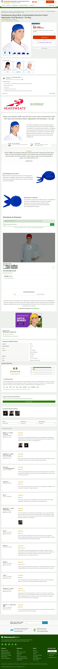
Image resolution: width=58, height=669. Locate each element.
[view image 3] (17, 413)
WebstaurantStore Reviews (22, 658)
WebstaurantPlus (4, 650)
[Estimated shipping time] (22, 79)
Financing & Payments (37, 655)
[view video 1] (5, 413)
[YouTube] (6, 644)
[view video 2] (26, 445)
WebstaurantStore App (5, 653)
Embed (10, 276)
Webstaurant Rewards (5, 652)
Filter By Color (23, 421)
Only (34, 25)
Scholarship (35, 656)
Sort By (3, 421)
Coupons (18, 655)
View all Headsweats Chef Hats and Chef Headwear (37, 104)
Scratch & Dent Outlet (21, 652)
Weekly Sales (19, 653)
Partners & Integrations (5, 658)
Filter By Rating (42, 421)
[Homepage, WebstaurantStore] (29, 2)
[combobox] (29, 6)
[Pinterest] (16, 644)
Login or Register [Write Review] (29, 401)
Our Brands (35, 652)
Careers (34, 653)
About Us (35, 650)
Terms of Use (34, 227)
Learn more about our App (42, 631)
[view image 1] (20, 445)
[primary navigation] (4, 2)
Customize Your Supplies (6, 655)
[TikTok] (12, 644)
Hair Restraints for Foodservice (15, 336)
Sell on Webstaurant (37, 658)
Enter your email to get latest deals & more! (16, 622)
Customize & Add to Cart (44, 42)
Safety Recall (19, 659)
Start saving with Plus (18, 631)
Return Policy (35, 659)
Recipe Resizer (4, 656)
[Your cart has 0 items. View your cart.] (55, 2)
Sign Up (45, 622)
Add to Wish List (44, 48)
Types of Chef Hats (13, 334)
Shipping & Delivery (52, 657)
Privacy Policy (40, 227)
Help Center (52, 651)
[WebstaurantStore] (17, 637)
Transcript (6, 276)
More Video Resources (7, 273)
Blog (18, 650)
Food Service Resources (22, 656)
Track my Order (52, 653)
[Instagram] (2, 644)
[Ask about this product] (29, 224)
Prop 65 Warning (35, 308)
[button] (5, 53)
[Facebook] (9, 644)
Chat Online (51, 655)
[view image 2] (11, 413)
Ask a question (16, 20)
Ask (52, 224)
